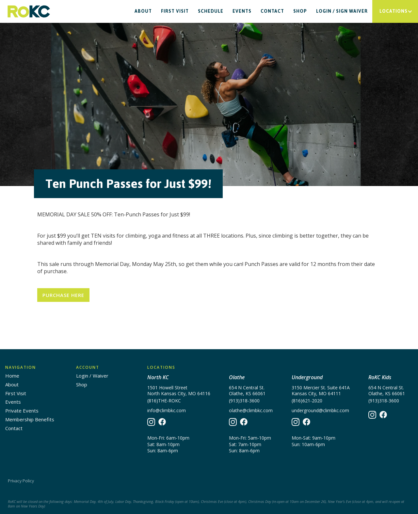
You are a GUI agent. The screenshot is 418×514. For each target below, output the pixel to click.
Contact (272, 11)
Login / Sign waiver (342, 11)
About (143, 11)
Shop (300, 11)
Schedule (210, 11)
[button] (395, 11)
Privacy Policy (21, 481)
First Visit (175, 11)
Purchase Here (63, 295)
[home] (29, 11)
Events (242, 11)
